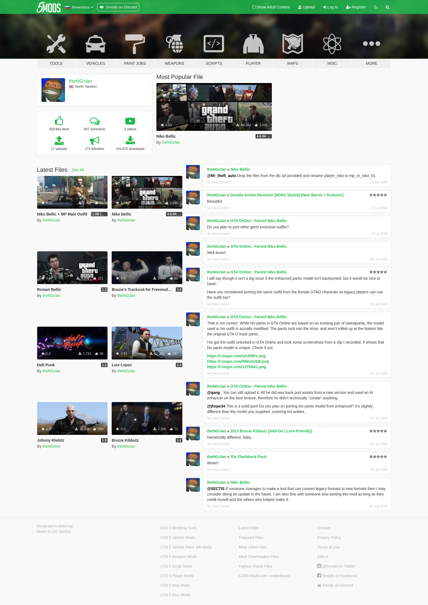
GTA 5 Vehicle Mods (177, 537)
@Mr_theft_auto (221, 175)
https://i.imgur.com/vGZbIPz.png (236, 356)
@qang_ (214, 392)
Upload (306, 7)
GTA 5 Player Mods (176, 576)
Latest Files (248, 528)
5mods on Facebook (337, 575)
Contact (323, 528)
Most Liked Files (252, 547)
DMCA (322, 556)
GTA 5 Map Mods (175, 585)
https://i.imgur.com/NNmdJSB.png (238, 361)
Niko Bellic (240, 169)
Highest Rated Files (255, 566)
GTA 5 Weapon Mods (178, 556)
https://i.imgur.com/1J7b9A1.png (236, 367)
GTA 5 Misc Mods (175, 595)
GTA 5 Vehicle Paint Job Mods (186, 547)
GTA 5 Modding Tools (178, 528)
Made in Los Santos (54, 531)
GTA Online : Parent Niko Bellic (258, 221)
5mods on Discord (335, 585)
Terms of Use (328, 547)
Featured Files (251, 537)
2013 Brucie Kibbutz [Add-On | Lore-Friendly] (271, 431)
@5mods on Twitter (336, 566)
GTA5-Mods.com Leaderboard (264, 576)
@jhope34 (216, 406)
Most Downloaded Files (259, 556)
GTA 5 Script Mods (176, 566)
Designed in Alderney (55, 526)
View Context (218, 182)
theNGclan (80, 81)
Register (356, 7)
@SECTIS (215, 488)
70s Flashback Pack (248, 457)
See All (78, 170)
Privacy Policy (329, 537)
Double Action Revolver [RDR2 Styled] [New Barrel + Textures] (286, 195)
